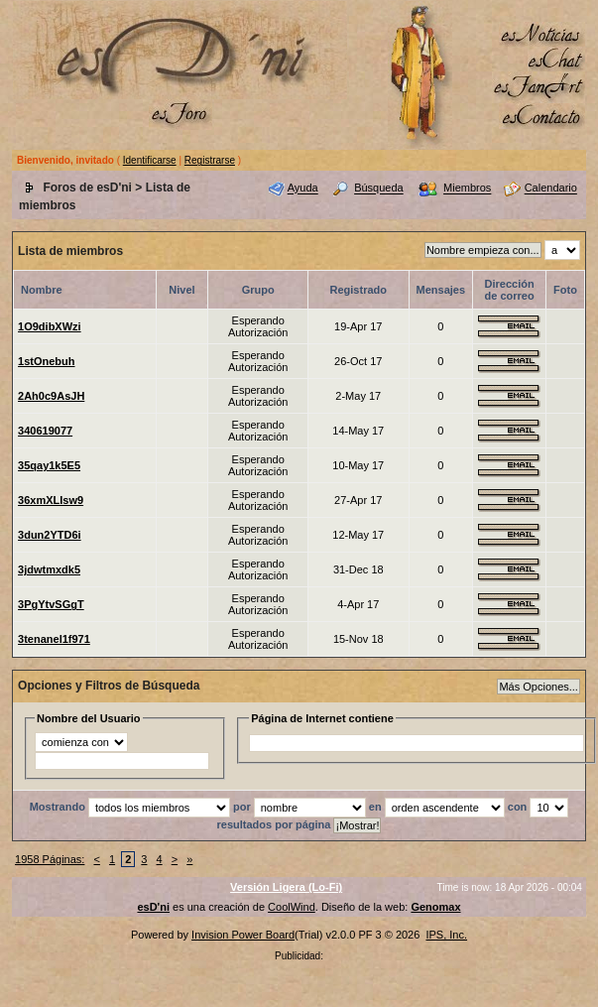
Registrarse (209, 160)
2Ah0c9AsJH (51, 396)
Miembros (467, 188)
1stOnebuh (46, 361)
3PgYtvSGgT (51, 604)
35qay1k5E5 (49, 465)
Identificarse (150, 160)
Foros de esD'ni (87, 187)
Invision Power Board (243, 935)
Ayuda (303, 188)
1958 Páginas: (49, 859)
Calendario (551, 188)
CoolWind (291, 907)
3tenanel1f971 (54, 639)
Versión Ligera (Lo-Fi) (286, 887)
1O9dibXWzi (49, 326)
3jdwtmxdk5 (49, 569)
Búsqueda (379, 188)
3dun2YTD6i (49, 535)
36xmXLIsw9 (50, 500)
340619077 (45, 431)
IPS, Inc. (446, 935)
